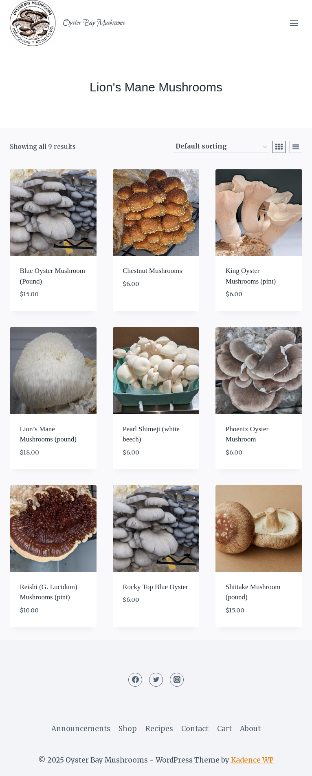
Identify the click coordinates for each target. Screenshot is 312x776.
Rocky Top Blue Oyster (155, 587)
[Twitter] (156, 680)
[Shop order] (221, 147)
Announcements (80, 728)
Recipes (159, 728)
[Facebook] (135, 680)
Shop (128, 728)
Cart (224, 728)
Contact (195, 728)
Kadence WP (252, 760)
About (250, 728)
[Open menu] (294, 23)
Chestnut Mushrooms (152, 271)
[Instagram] (177, 680)
